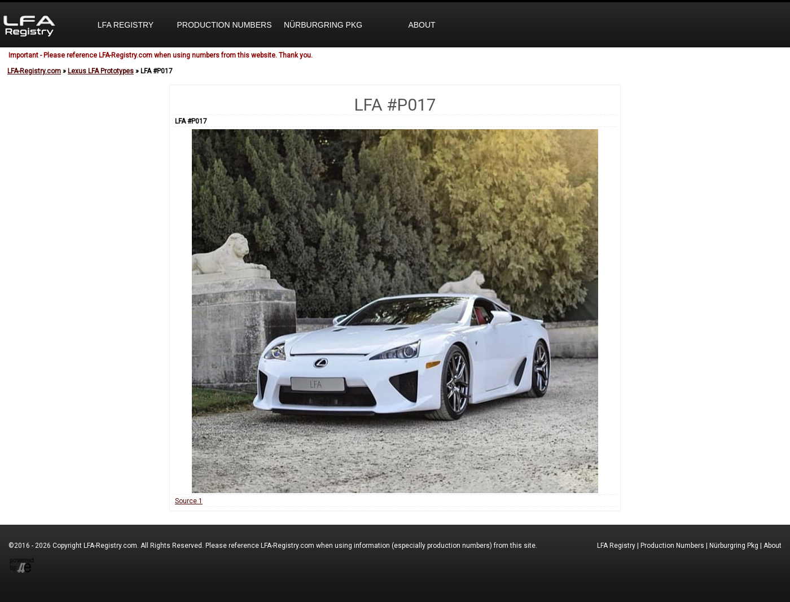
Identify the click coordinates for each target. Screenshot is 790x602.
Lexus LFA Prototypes (101, 71)
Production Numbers (224, 24)
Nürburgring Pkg (323, 24)
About (421, 24)
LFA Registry (125, 24)
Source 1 (189, 501)
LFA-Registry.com (34, 71)
